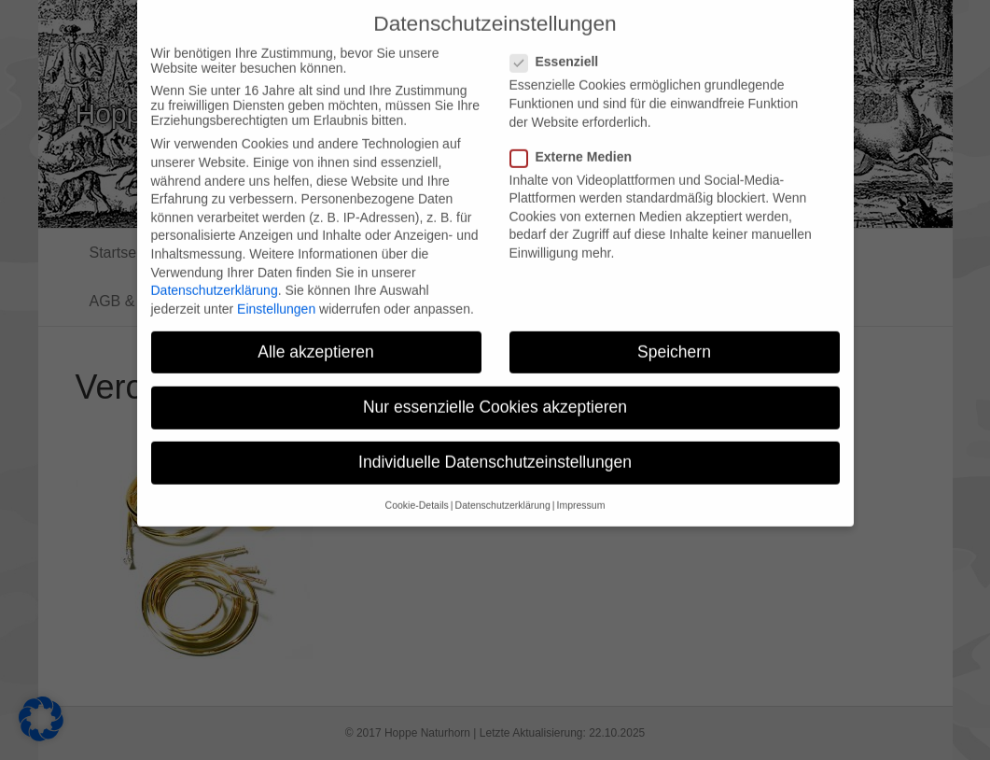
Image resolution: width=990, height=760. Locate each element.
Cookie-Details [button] (417, 492)
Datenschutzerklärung (214, 277)
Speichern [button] (674, 338)
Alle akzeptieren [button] (316, 338)
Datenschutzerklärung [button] (503, 492)
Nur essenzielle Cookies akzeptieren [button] (495, 393)
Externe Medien (576, 142)
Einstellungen (276, 295)
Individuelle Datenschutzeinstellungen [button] (495, 449)
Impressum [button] (580, 492)
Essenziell (560, 48)
